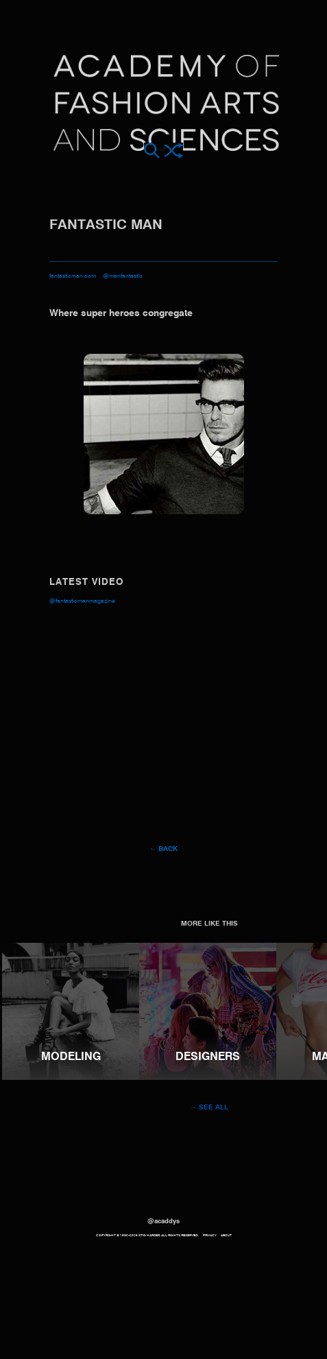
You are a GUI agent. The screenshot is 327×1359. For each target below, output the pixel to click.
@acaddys (163, 1221)
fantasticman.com (72, 276)
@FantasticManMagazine (82, 601)
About (226, 1235)
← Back (163, 848)
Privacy (210, 1235)
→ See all (209, 1107)
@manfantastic (123, 276)
